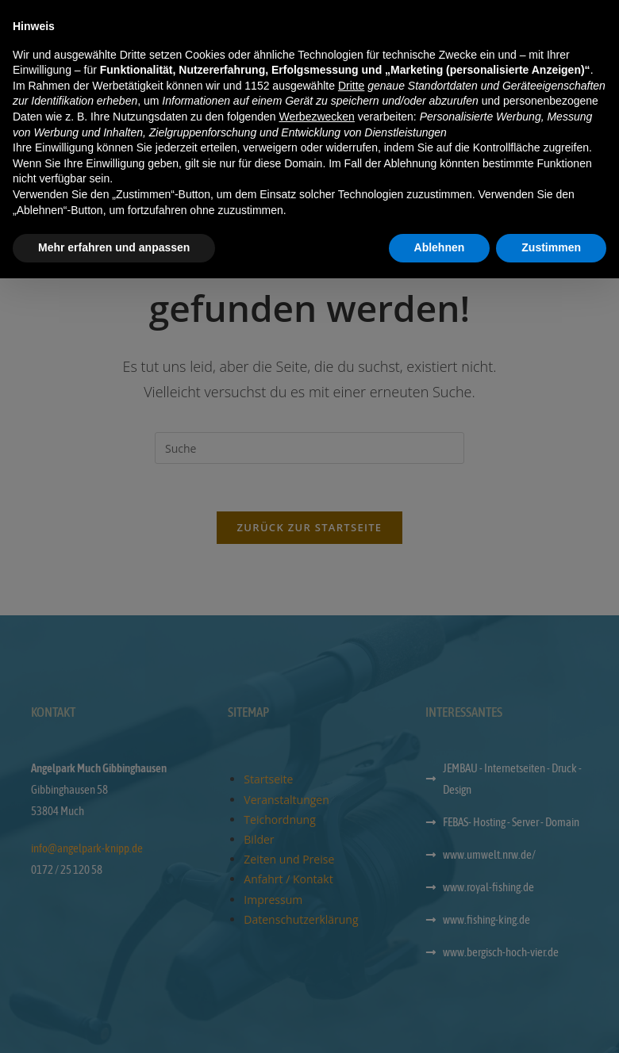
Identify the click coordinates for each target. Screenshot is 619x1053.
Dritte (351, 860)
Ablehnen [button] (439, 1022)
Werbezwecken (316, 891)
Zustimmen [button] (551, 1022)
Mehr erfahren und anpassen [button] (114, 1022)
